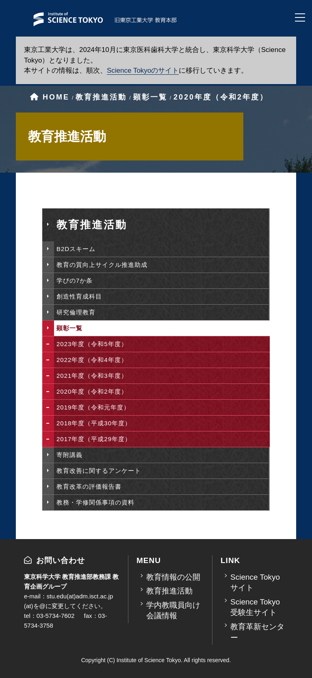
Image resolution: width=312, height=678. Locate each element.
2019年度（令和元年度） (93, 407)
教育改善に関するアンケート (98, 470)
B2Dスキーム (75, 248)
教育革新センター (257, 632)
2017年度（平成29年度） (93, 438)
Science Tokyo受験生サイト (255, 607)
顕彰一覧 (69, 328)
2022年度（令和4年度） (92, 359)
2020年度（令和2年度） (92, 391)
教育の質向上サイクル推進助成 (101, 264)
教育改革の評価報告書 (88, 486)
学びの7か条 (74, 280)
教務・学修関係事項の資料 (95, 502)
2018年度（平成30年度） (93, 423)
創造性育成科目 (79, 296)
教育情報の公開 (173, 577)
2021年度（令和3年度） (92, 375)
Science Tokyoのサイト (143, 70)
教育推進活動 (169, 591)
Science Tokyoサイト (255, 582)
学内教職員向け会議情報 (173, 610)
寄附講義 (69, 454)
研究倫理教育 (75, 312)
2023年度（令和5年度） (92, 343)
